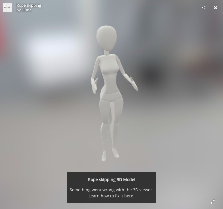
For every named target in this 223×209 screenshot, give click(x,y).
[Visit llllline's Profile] (7, 7)
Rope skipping (29, 5)
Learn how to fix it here (111, 196)
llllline (26, 9)
